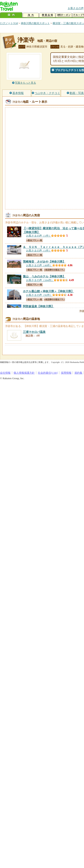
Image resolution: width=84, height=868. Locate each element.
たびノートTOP (9, 23)
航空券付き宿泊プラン (54, 270)
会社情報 (5, 372)
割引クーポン (64, 15)
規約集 (78, 372)
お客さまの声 (76, 8)
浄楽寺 (25, 40)
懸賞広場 (47, 15)
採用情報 (66, 372)
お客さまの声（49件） (39, 265)
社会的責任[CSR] (48, 372)
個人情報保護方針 (24, 372)
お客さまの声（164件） (40, 280)
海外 (31, 15)
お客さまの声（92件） (39, 295)
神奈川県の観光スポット (35, 23)
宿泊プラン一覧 (34, 240)
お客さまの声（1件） (38, 235)
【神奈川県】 (44, 261)
